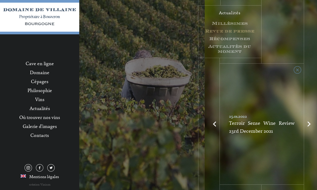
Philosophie (39, 90)
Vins (39, 99)
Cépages (39, 81)
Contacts (39, 135)
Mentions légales (44, 176)
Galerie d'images (40, 126)
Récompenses (229, 38)
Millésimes (230, 23)
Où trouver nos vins (39, 117)
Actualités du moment (229, 49)
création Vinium (39, 184)
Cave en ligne (40, 63)
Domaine (39, 72)
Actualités (40, 108)
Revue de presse (229, 31)
